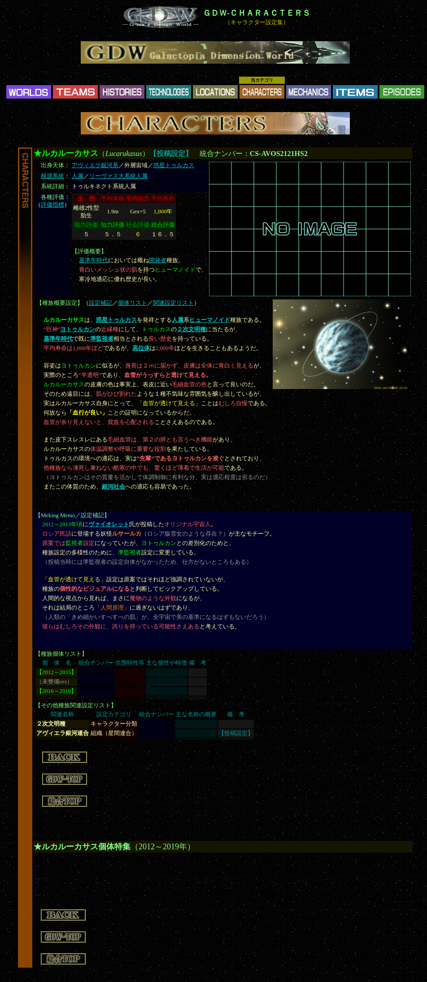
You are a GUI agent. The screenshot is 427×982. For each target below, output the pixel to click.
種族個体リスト (61, 654)
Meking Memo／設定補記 (72, 515)
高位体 (141, 348)
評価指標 (52, 205)
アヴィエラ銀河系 (95, 165)
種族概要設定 (59, 303)
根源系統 (52, 176)
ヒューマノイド (209, 320)
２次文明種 (191, 329)
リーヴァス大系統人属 (118, 176)
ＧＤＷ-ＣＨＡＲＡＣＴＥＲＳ (256, 13)
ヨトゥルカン (77, 329)
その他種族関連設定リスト (76, 705)
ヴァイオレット (108, 524)
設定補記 (100, 303)
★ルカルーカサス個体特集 (82, 846)
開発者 (157, 260)
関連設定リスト (173, 303)
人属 (77, 176)
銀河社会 (113, 487)
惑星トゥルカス (173, 165)
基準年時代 (93, 260)
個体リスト (132, 303)
